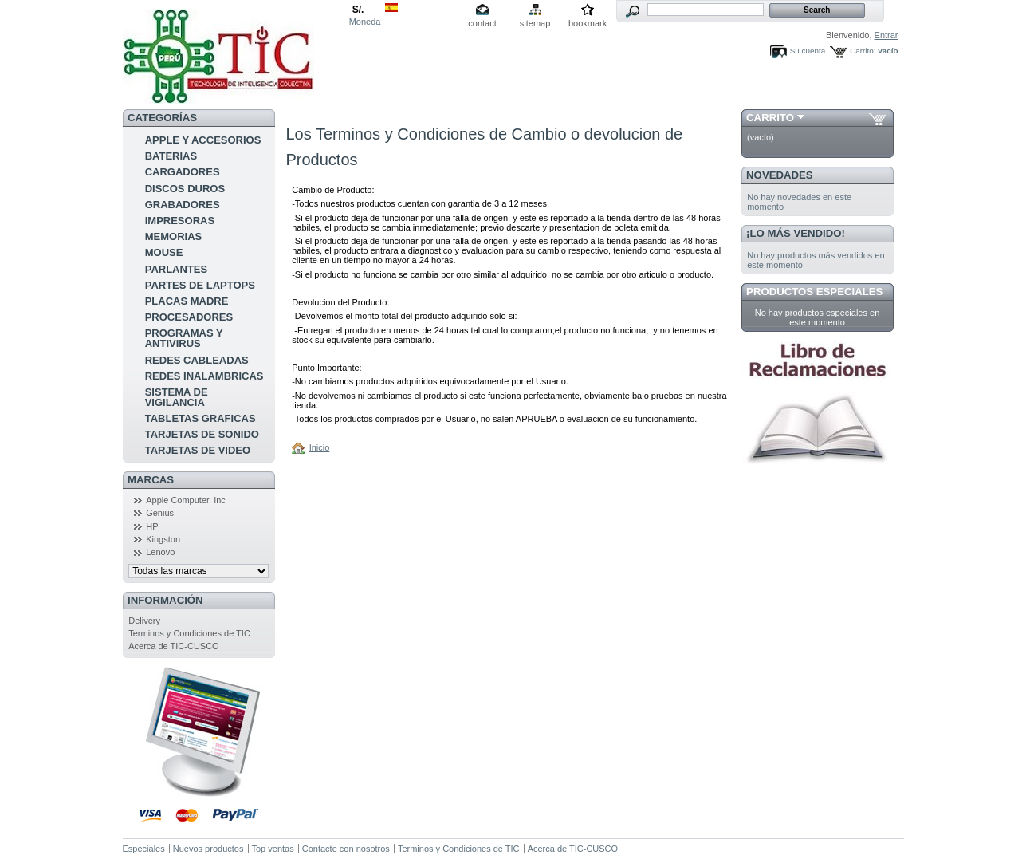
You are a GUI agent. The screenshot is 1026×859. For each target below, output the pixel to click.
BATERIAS (171, 156)
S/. (358, 9)
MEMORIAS (173, 236)
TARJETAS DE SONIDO (202, 434)
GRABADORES (182, 205)
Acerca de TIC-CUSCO (173, 646)
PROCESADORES (189, 317)
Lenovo (160, 552)
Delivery (144, 620)
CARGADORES (182, 172)
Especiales (144, 848)
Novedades (779, 175)
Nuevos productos (208, 848)
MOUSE (164, 252)
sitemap (535, 23)
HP (152, 526)
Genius (160, 513)
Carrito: (862, 50)
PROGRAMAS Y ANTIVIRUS (184, 338)
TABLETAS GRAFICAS (200, 418)
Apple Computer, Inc (186, 500)
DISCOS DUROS (185, 189)
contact (482, 23)
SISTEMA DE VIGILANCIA (176, 397)
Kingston (163, 539)
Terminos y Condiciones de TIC (189, 633)
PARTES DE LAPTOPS (200, 285)
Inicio (319, 447)
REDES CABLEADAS (197, 360)
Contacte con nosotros (346, 848)
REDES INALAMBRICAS (204, 376)
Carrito (770, 118)
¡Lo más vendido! (795, 233)
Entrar (886, 35)
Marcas (151, 480)
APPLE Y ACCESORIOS (203, 140)
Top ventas (273, 848)
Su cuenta (807, 50)
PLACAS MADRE (187, 301)
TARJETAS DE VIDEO (197, 450)
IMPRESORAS (179, 221)
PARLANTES (176, 269)
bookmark (587, 23)
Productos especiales (814, 291)
